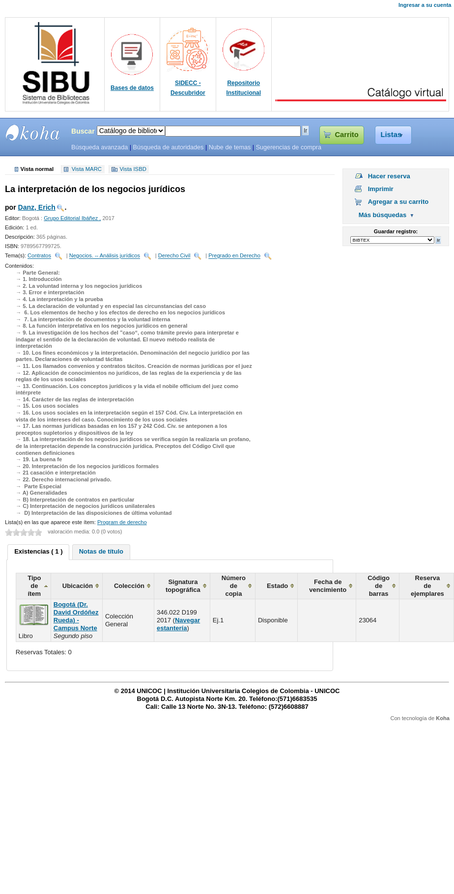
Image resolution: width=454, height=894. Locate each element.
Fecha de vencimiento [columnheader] (327, 585)
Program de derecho (122, 522)
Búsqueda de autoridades (168, 147)
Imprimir (381, 189)
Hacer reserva (389, 176)
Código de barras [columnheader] (379, 585)
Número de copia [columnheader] (234, 585)
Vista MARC (87, 169)
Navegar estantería (178, 624)
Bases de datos (132, 87)
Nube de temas (230, 147)
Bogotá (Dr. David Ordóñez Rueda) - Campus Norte (76, 616)
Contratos (39, 256)
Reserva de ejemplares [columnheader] (427, 585)
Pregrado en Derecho (234, 256)
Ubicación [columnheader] (77, 585)
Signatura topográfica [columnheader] (183, 585)
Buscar (83, 131)
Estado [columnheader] (277, 585)
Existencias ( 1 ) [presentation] (38, 551)
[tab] (38, 552)
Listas (391, 135)
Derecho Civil (174, 256)
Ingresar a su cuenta (424, 5)
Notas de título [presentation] (101, 551)
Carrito (346, 135)
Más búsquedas (383, 215)
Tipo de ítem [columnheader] (34, 585)
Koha (443, 718)
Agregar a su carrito (398, 201)
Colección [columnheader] (129, 585)
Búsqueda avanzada (99, 147)
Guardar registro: (396, 231)
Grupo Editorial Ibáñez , (72, 218)
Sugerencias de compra (288, 147)
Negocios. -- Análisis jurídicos (104, 256)
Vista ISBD (132, 169)
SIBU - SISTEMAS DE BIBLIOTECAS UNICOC (32, 132)
